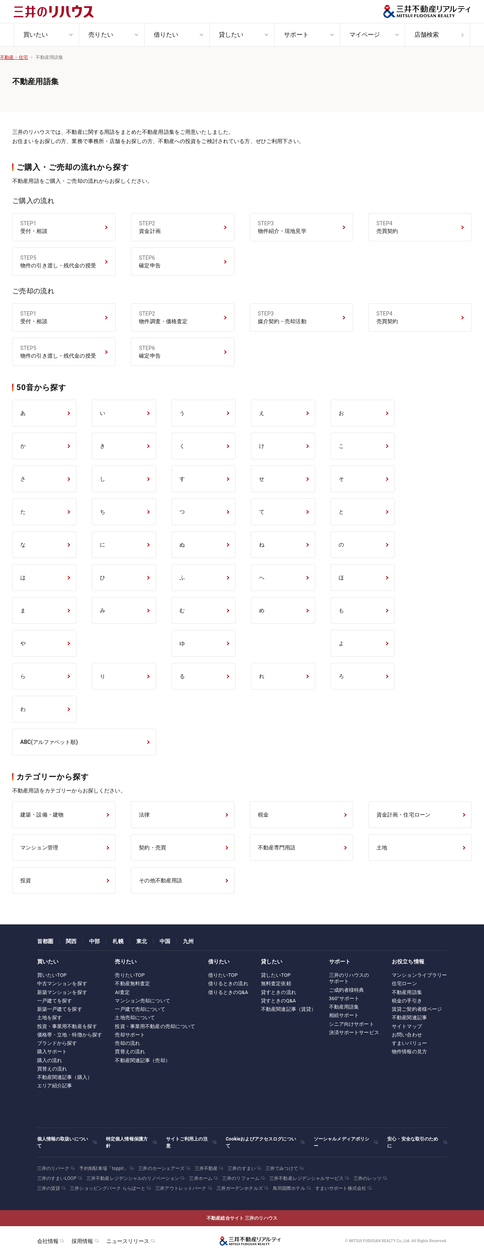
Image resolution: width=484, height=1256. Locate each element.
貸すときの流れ (278, 992)
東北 (141, 941)
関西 (71, 941)
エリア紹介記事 (54, 1085)
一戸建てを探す (54, 1001)
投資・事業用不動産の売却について (155, 1026)
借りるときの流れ (228, 983)
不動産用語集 (344, 1007)
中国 (165, 941)
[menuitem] (46, 34)
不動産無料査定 (132, 983)
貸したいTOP (276, 975)
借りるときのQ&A (228, 992)
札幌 (117, 941)
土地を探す (49, 1017)
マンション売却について (142, 1001)
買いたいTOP (52, 975)
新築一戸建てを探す (59, 1009)
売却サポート (130, 1035)
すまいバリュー (409, 1043)
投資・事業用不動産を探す (67, 1026)
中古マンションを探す (62, 983)
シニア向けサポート (351, 1024)
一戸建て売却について (140, 1009)
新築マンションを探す (62, 992)
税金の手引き (407, 1001)
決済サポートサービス (354, 1032)
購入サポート (52, 1051)
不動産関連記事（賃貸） (288, 1009)
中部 (94, 941)
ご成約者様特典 (346, 990)
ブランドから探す (57, 1043)
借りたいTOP (223, 975)
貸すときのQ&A (278, 1001)
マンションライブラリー (419, 975)
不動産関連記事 (409, 1017)
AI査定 (122, 992)
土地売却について (135, 1017)
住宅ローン (404, 983)
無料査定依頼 (276, 983)
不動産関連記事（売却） (142, 1060)
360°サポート (344, 998)
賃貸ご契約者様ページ (417, 1009)
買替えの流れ (52, 1069)
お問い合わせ (407, 1035)
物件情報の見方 (409, 1051)
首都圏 (45, 941)
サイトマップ (407, 1026)
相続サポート (344, 1015)
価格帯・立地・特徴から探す (70, 1035)
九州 (188, 941)
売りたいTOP (130, 975)
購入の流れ (49, 1060)
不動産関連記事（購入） (64, 1077)
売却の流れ (127, 1043)
